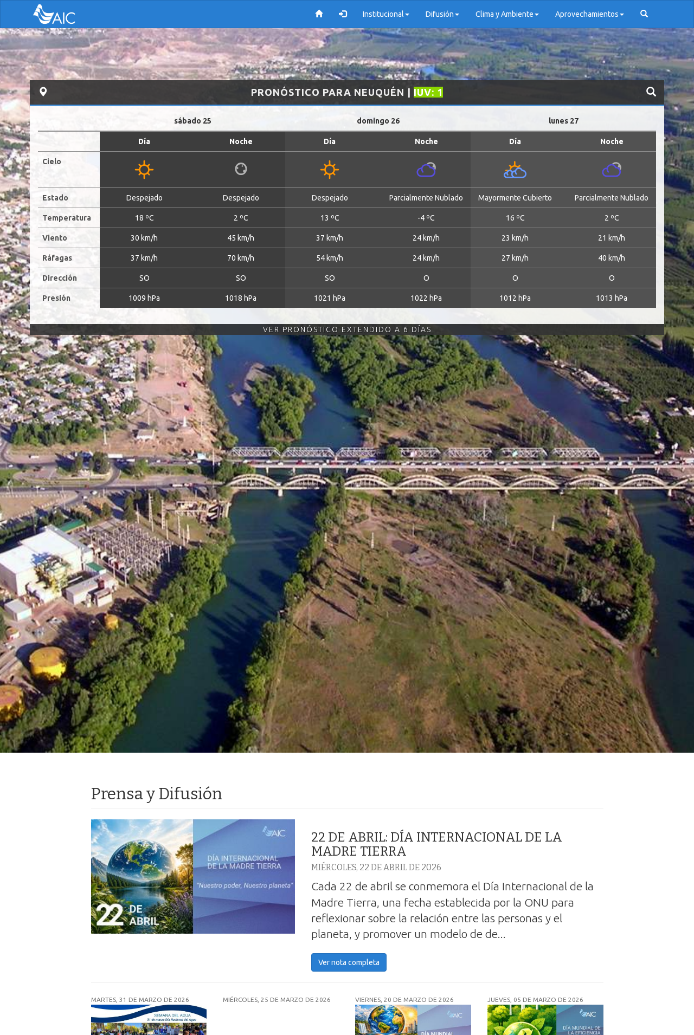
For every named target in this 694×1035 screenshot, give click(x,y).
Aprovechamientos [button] (589, 14)
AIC (70, 14)
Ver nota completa (349, 962)
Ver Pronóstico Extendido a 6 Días (347, 329)
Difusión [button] (442, 14)
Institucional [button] (386, 14)
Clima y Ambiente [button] (507, 14)
